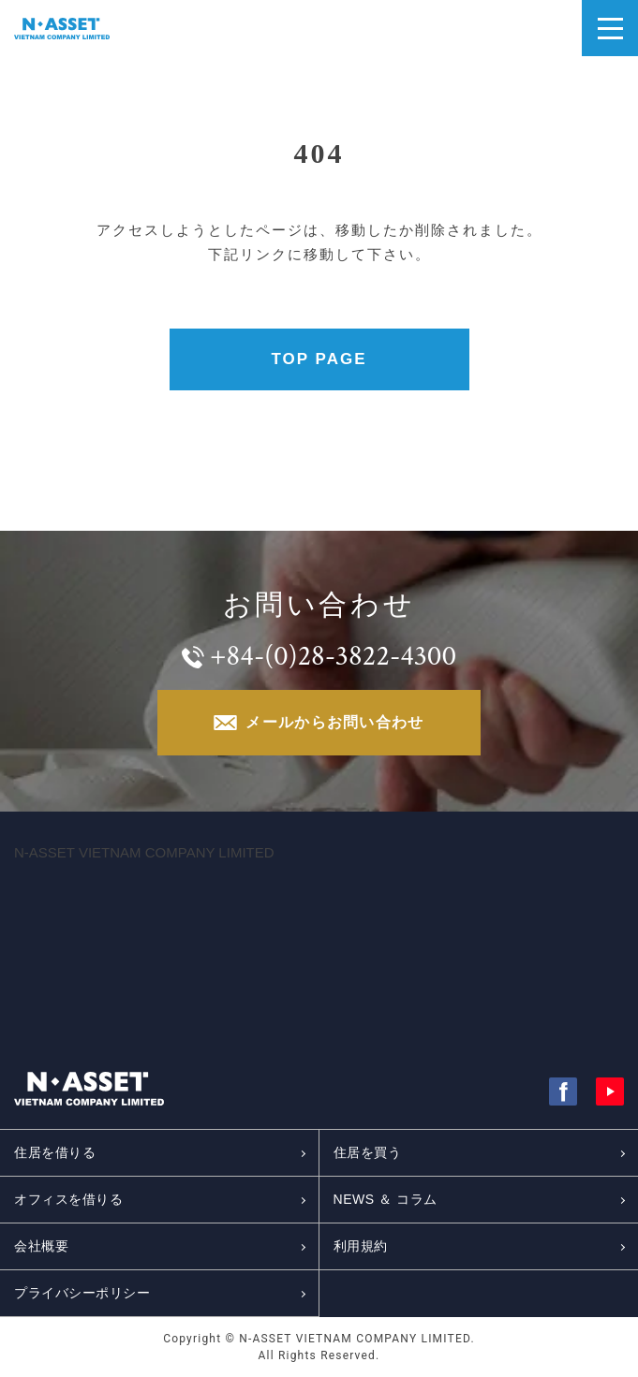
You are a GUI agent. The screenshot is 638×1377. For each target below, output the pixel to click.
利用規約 (361, 1245)
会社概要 (41, 1245)
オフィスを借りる (68, 1199)
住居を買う (368, 1152)
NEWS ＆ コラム (386, 1199)
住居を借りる (55, 1152)
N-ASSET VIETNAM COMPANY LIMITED (144, 852)
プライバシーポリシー (82, 1292)
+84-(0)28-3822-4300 (333, 656)
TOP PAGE (319, 359)
